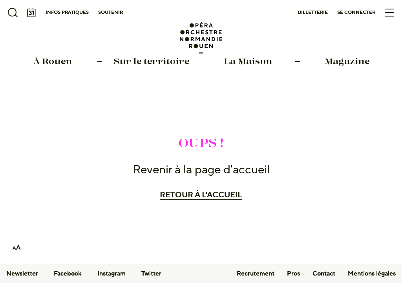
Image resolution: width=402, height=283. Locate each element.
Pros (293, 273)
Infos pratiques (67, 12)
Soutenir (110, 12)
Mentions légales (372, 273)
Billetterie (313, 12)
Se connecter (356, 12)
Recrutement (255, 273)
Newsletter (22, 273)
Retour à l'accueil (201, 195)
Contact (323, 273)
